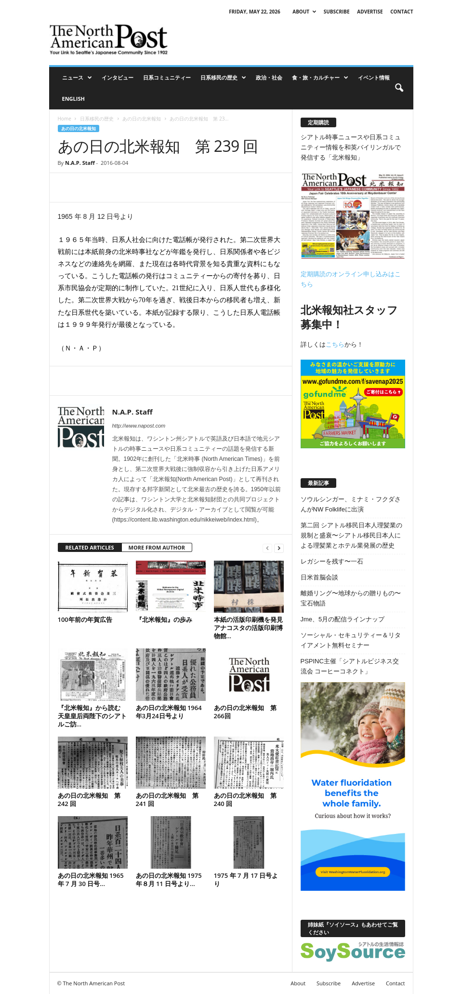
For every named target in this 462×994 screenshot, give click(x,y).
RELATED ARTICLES (90, 547)
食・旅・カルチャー (320, 77)
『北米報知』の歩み (164, 619)
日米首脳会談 (319, 577)
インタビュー (117, 77)
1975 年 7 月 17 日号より (246, 879)
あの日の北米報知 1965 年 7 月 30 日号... (91, 879)
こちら (335, 344)
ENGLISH (73, 98)
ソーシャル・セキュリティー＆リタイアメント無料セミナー (351, 640)
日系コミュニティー (167, 77)
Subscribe (337, 11)
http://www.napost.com (139, 426)
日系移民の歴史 (223, 77)
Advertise (370, 11)
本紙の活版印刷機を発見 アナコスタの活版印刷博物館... (248, 627)
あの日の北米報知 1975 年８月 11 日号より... (169, 879)
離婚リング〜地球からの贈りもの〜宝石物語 (351, 598)
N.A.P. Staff (80, 162)
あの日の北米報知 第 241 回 (167, 799)
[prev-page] (267, 548)
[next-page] (279, 548)
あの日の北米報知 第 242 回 (89, 799)
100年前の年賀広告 (85, 619)
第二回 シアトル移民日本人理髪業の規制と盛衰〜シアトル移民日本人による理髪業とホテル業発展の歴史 (352, 535)
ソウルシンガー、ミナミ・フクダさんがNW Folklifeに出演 (351, 504)
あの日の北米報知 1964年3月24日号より (169, 711)
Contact (401, 11)
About (304, 11)
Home (64, 118)
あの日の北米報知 (141, 118)
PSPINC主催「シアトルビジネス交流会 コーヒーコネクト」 (350, 666)
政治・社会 (269, 77)
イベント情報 (374, 77)
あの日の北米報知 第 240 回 (245, 799)
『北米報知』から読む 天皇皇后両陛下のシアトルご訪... (92, 715)
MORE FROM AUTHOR (157, 547)
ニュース (77, 77)
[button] (398, 88)
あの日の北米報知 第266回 (245, 711)
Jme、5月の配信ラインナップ (343, 619)
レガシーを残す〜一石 (332, 561)
